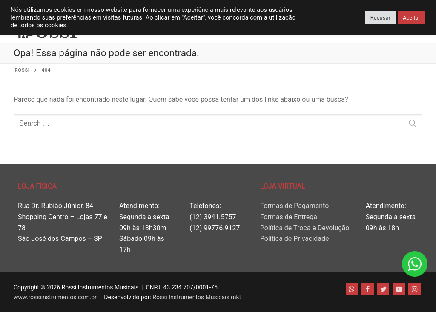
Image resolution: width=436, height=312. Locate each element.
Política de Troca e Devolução (305, 228)
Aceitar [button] (411, 17)
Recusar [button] (380, 17)
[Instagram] (414, 289)
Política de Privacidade (294, 239)
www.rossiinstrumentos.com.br (55, 297)
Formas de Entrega (288, 217)
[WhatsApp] (352, 289)
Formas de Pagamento (294, 206)
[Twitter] (383, 289)
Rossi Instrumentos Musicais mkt (196, 297)
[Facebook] (367, 289)
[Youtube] (399, 289)
